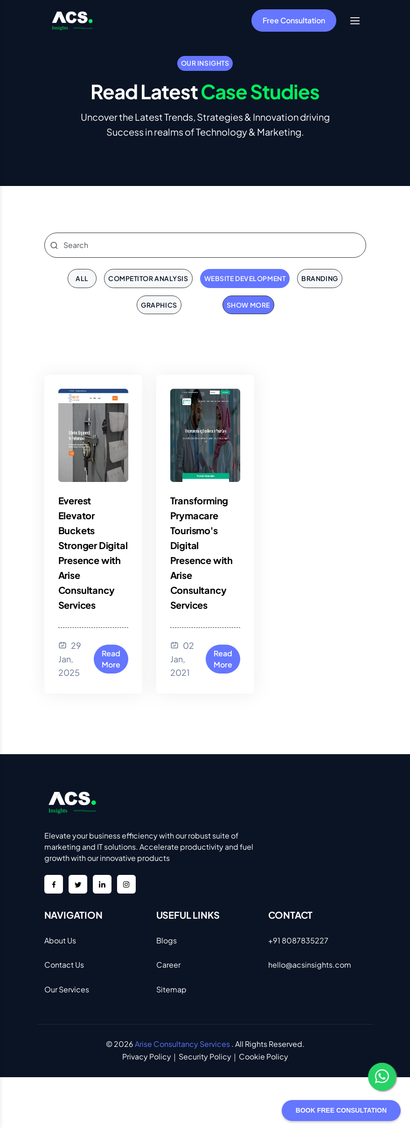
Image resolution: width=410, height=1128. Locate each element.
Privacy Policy (146, 1056)
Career (168, 965)
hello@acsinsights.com (309, 965)
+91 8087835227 (298, 940)
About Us (60, 940)
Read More (111, 658)
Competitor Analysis (148, 278)
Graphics (159, 305)
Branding (319, 278)
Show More (248, 305)
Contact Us (64, 965)
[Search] (205, 245)
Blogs (166, 940)
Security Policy (205, 1056)
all (82, 278)
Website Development (245, 278)
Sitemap (171, 989)
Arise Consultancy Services (182, 1044)
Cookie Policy (263, 1056)
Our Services (66, 989)
